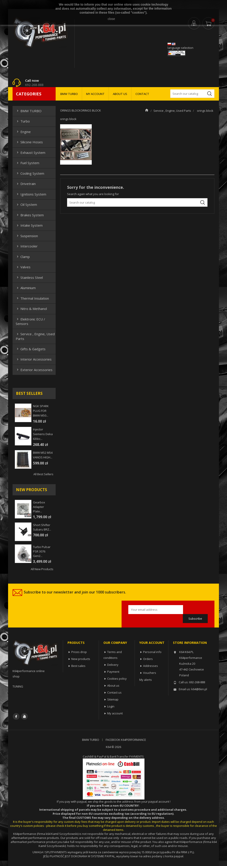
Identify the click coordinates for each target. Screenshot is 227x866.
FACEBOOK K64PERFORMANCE (126, 740)
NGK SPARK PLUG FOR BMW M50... (41, 410)
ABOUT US (120, 94)
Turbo (23, 121)
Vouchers (149, 673)
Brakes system (30, 215)
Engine (23, 131)
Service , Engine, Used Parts (35, 336)
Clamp (23, 256)
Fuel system (27, 163)
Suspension (27, 236)
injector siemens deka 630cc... (43, 434)
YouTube (24, 716)
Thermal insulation (32, 298)
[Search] (192, 93)
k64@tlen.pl (199, 689)
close (111, 19)
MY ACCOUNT (95, 94)
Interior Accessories (34, 359)
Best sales (78, 666)
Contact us (114, 692)
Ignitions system (31, 194)
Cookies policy (117, 679)
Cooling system (30, 173)
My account (115, 713)
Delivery (112, 665)
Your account (151, 642)
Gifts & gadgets (31, 349)
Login (110, 706)
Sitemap (112, 699)
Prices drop (79, 652)
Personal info (152, 652)
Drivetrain (26, 183)
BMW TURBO (69, 94)
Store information (190, 642)
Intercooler (27, 246)
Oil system (26, 204)
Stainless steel (29, 277)
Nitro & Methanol (31, 308)
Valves (23, 267)
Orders (148, 659)
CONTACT (142, 94)
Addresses (150, 666)
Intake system (29, 225)
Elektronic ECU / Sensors (30, 321)
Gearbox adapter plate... (39, 506)
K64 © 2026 (113, 747)
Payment (113, 672)
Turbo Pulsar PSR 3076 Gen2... (41, 551)
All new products (42, 569)
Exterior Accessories (34, 369)
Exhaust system (30, 152)
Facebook (16, 716)
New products (80, 659)
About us (113, 685)
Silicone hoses (29, 142)
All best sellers (43, 474)
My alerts (145, 680)
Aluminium (26, 288)
